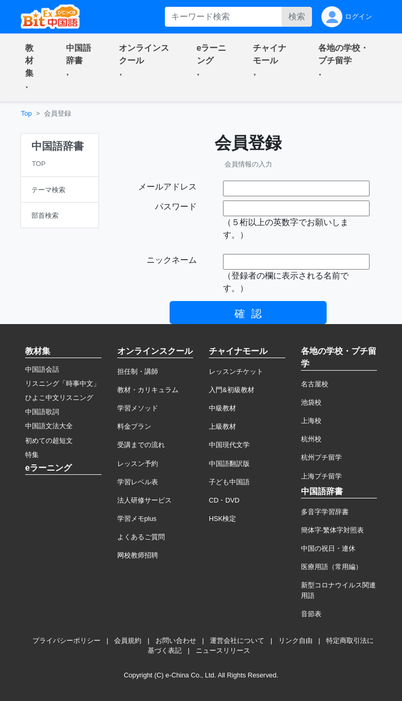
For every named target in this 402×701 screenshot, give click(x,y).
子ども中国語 (229, 482)
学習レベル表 (137, 482)
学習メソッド (137, 408)
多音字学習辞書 (325, 512)
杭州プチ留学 (321, 457)
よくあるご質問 (141, 537)
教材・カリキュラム (147, 390)
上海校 (311, 421)
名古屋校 (314, 384)
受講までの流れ (141, 445)
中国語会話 (42, 369)
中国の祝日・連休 (328, 548)
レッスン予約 (137, 464)
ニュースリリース (223, 650)
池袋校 (311, 402)
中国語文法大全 (49, 426)
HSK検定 (222, 518)
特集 (32, 455)
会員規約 (127, 640)
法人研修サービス (144, 500)
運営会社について (237, 640)
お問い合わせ (175, 640)
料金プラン (134, 426)
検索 (296, 16)
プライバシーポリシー (66, 640)
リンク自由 (295, 640)
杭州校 (311, 439)
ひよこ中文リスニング (59, 398)
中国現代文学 (229, 445)
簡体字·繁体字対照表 (332, 530)
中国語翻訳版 (229, 464)
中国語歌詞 (42, 412)
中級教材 (222, 408)
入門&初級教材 (231, 390)
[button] (33, 68)
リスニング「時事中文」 (62, 383)
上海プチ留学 (321, 476)
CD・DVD (224, 500)
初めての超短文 (49, 440)
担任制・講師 (137, 371)
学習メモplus (137, 518)
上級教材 (222, 426)
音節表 (311, 614)
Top (26, 113)
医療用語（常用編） (331, 567)
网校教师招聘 (137, 555)
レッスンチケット (236, 371)
